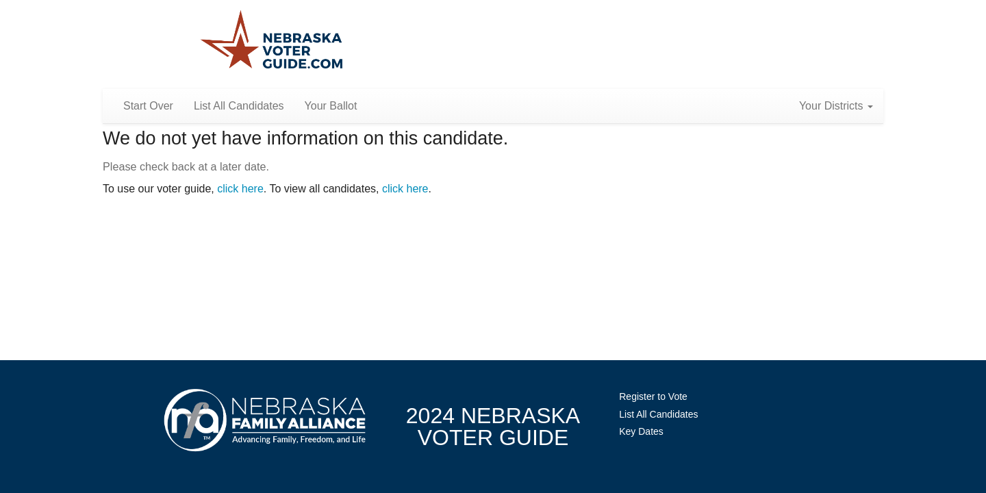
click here (240, 188)
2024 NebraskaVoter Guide (493, 426)
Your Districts (836, 106)
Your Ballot (331, 106)
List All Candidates (239, 106)
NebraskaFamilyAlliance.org (264, 420)
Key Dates (641, 431)
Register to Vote (653, 396)
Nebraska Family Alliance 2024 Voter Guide (271, 40)
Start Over (148, 106)
